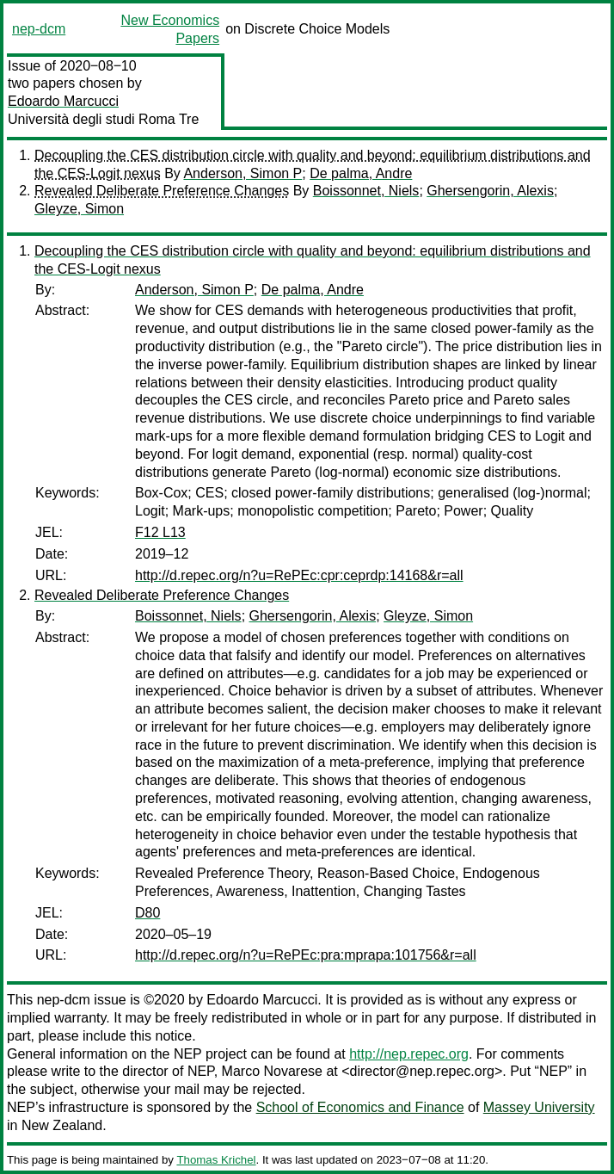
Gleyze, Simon (79, 208)
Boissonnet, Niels (366, 190)
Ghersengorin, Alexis (490, 190)
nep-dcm (38, 29)
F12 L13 (160, 532)
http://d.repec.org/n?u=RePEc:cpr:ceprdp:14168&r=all (299, 575)
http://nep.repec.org (409, 1054)
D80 (147, 912)
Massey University (539, 1107)
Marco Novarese (272, 1071)
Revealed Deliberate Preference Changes (161, 190)
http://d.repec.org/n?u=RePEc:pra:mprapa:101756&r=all (305, 955)
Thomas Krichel (215, 1159)
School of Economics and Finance (360, 1107)
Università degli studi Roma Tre (103, 119)
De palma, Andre (361, 173)
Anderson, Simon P (242, 173)
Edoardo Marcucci (63, 101)
